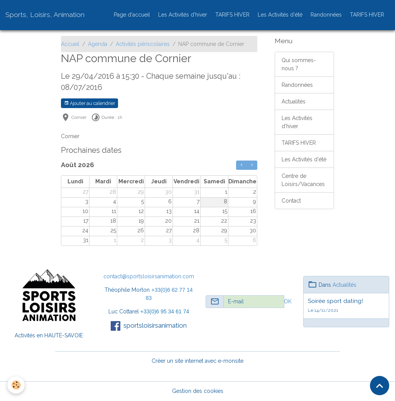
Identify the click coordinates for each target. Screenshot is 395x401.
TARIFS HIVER (232, 15)
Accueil (70, 44)
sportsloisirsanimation (155, 325)
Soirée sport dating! (335, 301)
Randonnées (326, 15)
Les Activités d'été (280, 15)
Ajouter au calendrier (89, 103)
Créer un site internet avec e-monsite (197, 361)
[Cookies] (16, 385)
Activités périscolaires (143, 44)
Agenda (97, 44)
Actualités (294, 101)
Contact (291, 201)
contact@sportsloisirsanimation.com (148, 276)
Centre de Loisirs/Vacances (303, 180)
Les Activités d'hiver (182, 15)
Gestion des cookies (197, 391)
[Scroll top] (379, 385)
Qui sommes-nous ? (299, 64)
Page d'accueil (132, 15)
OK (288, 301)
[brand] (44, 15)
